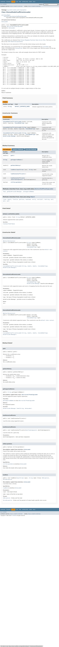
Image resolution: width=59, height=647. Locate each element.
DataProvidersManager (9, 136)
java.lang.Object (6, 15)
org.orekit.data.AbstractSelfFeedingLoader (15, 16)
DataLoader (5, 21)
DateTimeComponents (17, 179)
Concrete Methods (30, 149)
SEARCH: (41, 4)
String (10, 106)
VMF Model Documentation (15, 41)
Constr (15, 6)
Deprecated (25, 1)
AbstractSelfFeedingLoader (15, 26)
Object (32, 197)
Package (8, 1)
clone (4, 199)
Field (11, 6)
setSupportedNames (28, 191)
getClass (21, 199)
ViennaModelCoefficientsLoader (12, 121)
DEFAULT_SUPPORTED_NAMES (22, 106)
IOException (45, 478)
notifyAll (40, 199)
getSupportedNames (16, 159)
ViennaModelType (19, 123)
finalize (15, 199)
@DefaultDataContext (9, 241)
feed (4, 191)
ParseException (7, 479)
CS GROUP (13, 515)
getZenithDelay (15, 165)
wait (52, 199)
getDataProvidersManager (14, 191)
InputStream (20, 169)
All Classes (3, 4)
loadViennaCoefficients (18, 173)
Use (17, 1)
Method (20, 6)
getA (12, 155)
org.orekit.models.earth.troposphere (16, 10)
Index (30, 1)
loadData (13, 169)
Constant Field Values (9, 223)
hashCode (28, 199)
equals (9, 199)
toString (46, 199)
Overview (2, 1)
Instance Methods (18, 149)
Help (34, 1)
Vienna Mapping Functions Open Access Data (33, 40)
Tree (20, 1)
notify (34, 199)
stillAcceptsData (16, 182)
